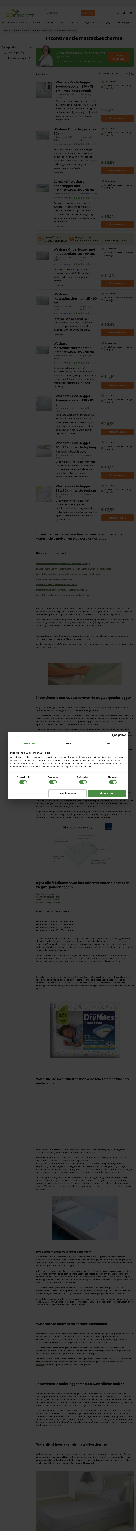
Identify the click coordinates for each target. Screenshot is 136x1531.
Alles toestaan (107, 793)
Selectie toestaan (67, 793)
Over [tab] (108, 743)
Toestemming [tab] (28, 743)
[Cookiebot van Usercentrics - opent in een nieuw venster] (114, 736)
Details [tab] (68, 743)
